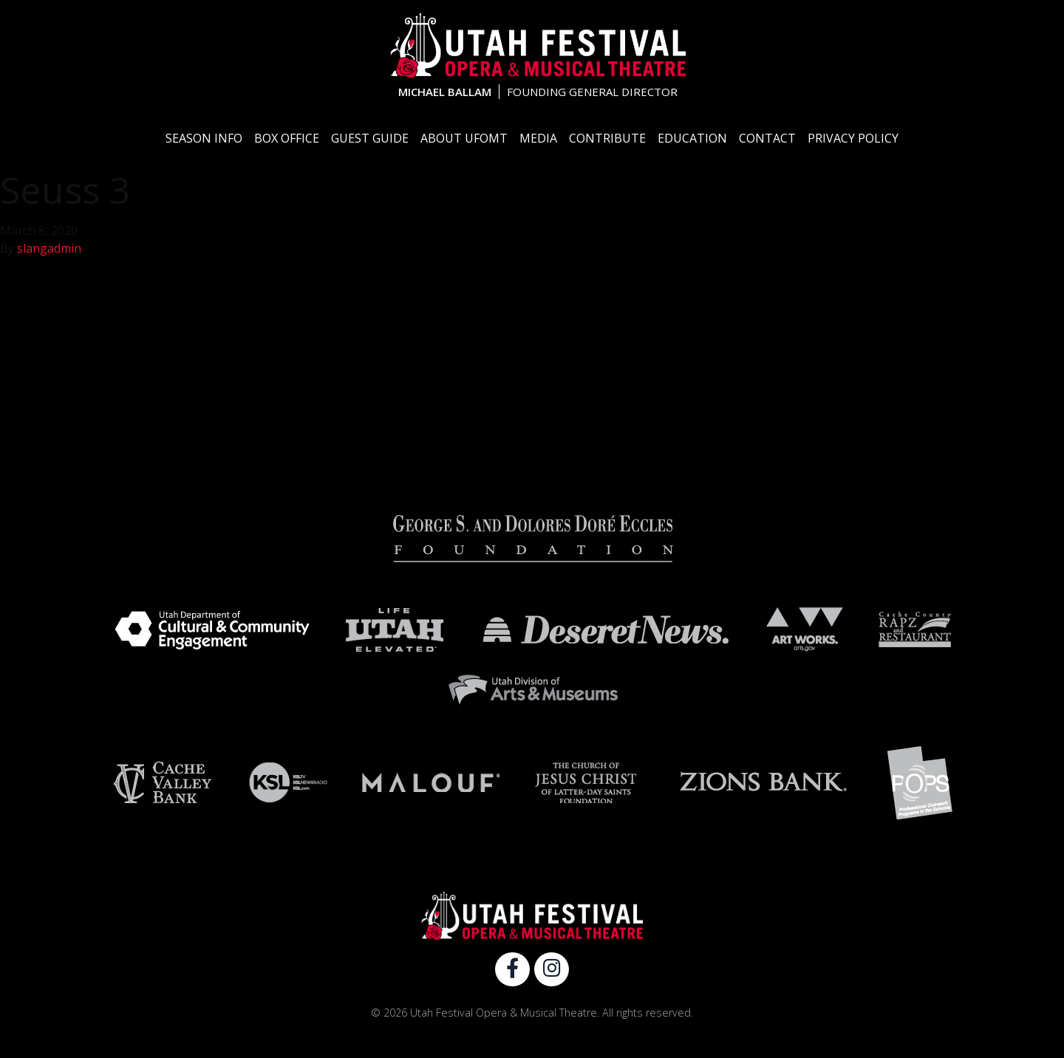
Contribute (607, 138)
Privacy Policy (853, 138)
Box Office (286, 138)
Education (692, 138)
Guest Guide (370, 138)
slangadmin (49, 248)
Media (538, 138)
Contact (767, 138)
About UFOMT (464, 138)
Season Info (204, 138)
